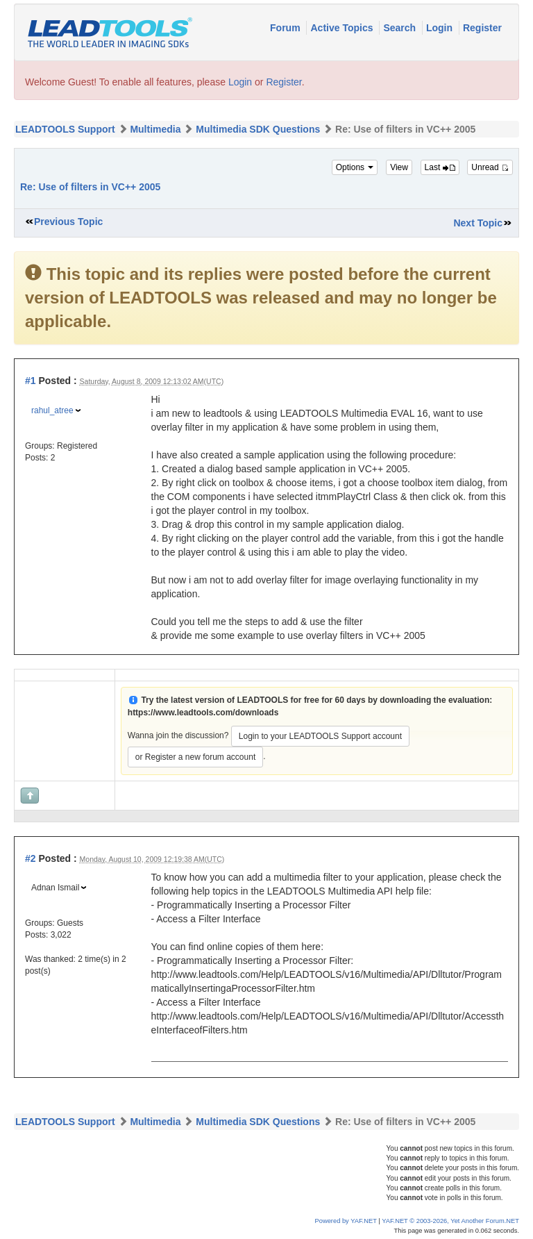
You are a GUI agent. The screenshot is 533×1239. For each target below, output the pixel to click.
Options (355, 167)
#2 (30, 858)
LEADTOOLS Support (65, 129)
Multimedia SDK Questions (258, 129)
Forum (286, 27)
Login (440, 27)
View (399, 167)
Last (440, 167)
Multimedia (155, 129)
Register (482, 27)
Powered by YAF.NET (346, 1220)
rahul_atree (52, 410)
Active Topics (342, 27)
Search (400, 27)
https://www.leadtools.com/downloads (203, 712)
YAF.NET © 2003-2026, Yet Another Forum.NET (450, 1220)
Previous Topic (68, 221)
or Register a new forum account (195, 757)
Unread (490, 167)
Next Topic (477, 222)
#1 (30, 380)
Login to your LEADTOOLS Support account (320, 736)
